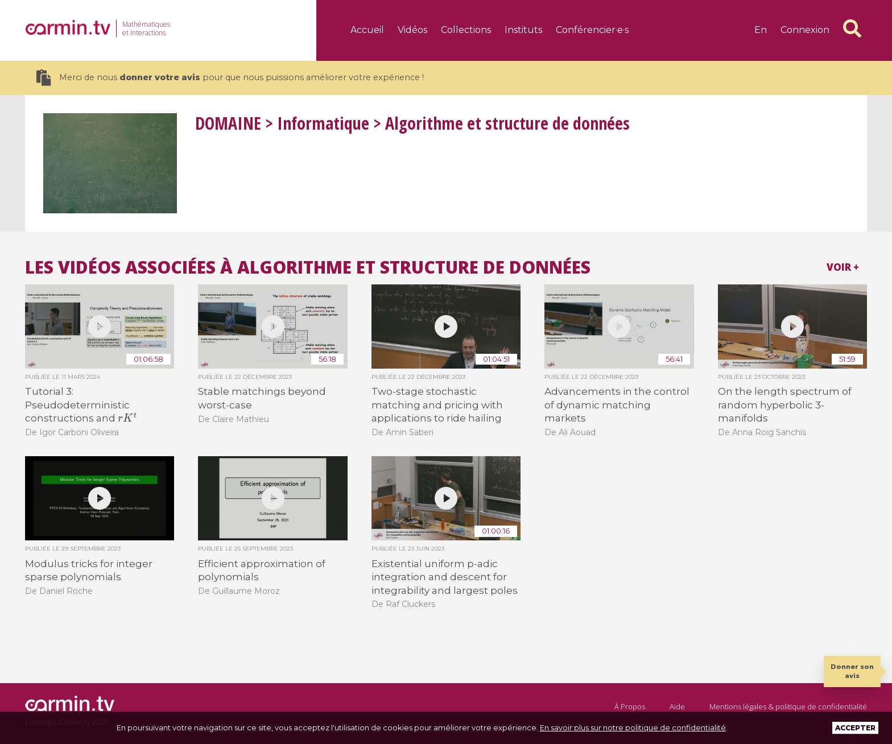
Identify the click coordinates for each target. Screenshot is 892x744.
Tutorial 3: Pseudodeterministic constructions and (81, 405)
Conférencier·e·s (592, 29)
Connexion (804, 29)
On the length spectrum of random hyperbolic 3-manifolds (785, 405)
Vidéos (412, 29)
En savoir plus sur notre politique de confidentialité (633, 727)
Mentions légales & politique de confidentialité (788, 706)
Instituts (523, 29)
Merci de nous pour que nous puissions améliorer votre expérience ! (230, 77)
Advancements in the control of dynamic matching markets (616, 405)
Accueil (367, 29)
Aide (677, 706)
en (760, 29)
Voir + (843, 267)
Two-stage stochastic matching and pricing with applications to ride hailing (437, 405)
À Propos (629, 706)
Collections (466, 29)
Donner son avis (852, 671)
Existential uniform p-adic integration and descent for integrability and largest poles (444, 577)
